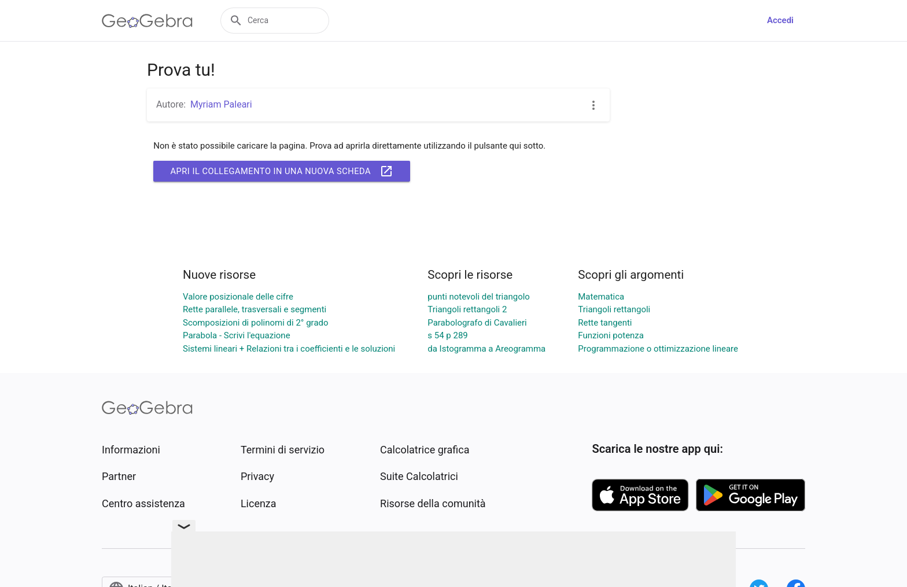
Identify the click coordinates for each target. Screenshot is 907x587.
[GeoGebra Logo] (147, 21)
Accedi (780, 20)
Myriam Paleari (221, 104)
